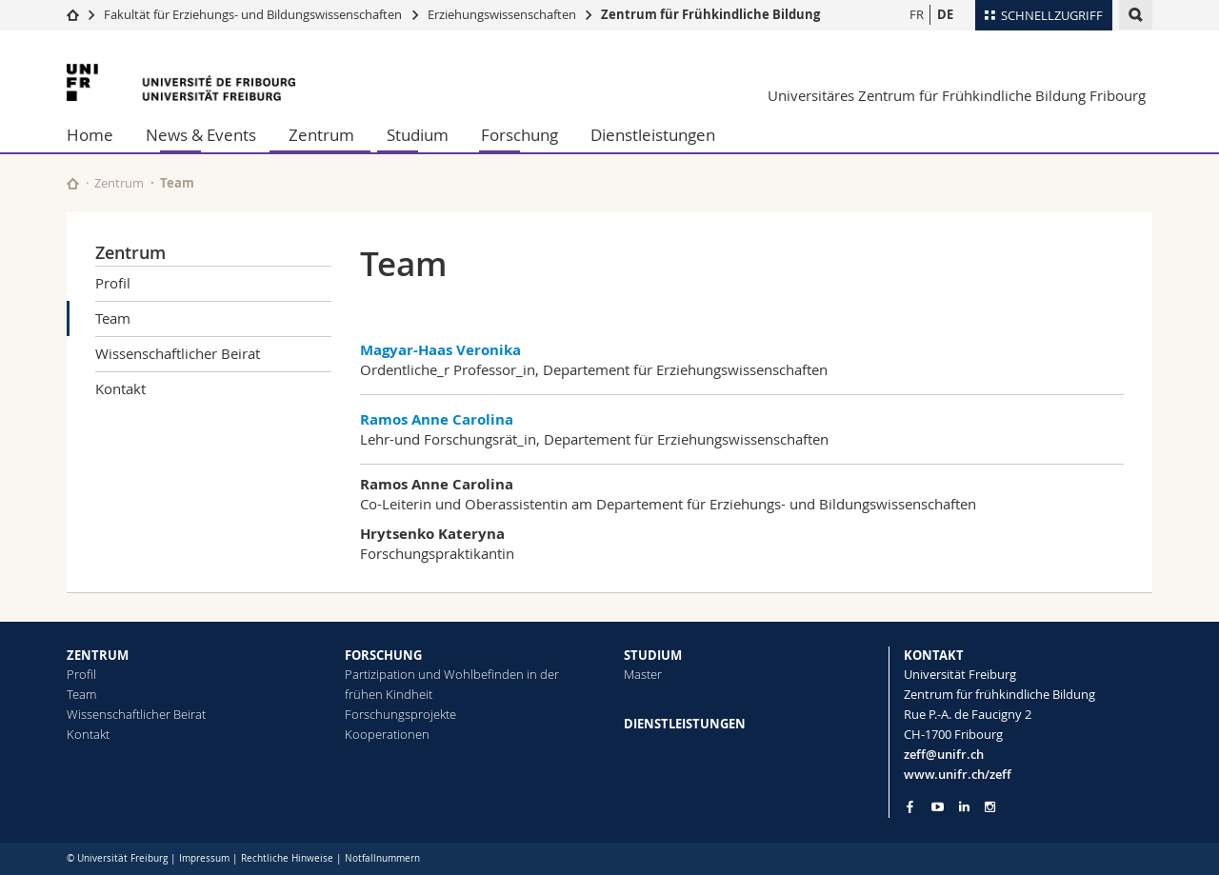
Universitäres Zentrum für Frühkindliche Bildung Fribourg (957, 95)
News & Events (201, 135)
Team (112, 318)
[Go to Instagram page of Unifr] (990, 807)
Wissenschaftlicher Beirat (177, 353)
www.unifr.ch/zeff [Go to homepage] (957, 774)
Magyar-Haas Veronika (440, 350)
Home (90, 135)
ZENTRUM (98, 655)
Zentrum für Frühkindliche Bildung (710, 14)
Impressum (204, 858)
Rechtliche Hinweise (287, 858)
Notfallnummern (382, 858)
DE (945, 14)
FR (916, 14)
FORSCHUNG (383, 655)
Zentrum (321, 135)
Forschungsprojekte (400, 714)
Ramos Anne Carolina (436, 419)
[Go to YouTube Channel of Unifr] (937, 807)
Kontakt (120, 388)
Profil (112, 282)
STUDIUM (653, 655)
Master (643, 674)
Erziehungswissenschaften (502, 14)
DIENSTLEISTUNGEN (685, 723)
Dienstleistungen (652, 135)
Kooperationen (387, 734)
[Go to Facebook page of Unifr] (910, 806)
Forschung (519, 135)
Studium (418, 135)
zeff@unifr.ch (944, 754)
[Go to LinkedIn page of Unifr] (964, 807)
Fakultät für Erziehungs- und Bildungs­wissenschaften (253, 14)
